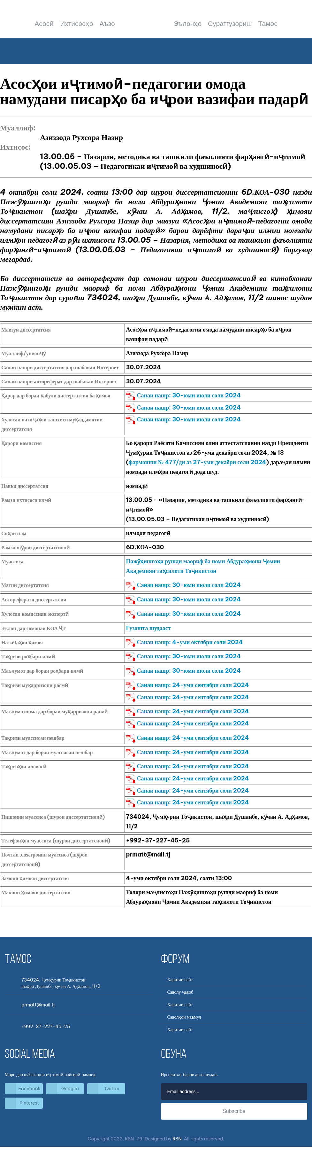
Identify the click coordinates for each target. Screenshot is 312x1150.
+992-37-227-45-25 (45, 1026)
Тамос (268, 23)
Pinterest (29, 1103)
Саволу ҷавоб (180, 992)
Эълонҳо (187, 23)
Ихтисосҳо (76, 23)
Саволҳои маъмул (184, 1017)
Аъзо (107, 23)
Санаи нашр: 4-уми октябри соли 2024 (184, 642)
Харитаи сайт (180, 979)
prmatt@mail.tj (38, 1005)
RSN (176, 1139)
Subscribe (234, 1111)
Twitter (112, 1088)
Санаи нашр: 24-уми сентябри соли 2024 (187, 685)
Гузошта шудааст (148, 628)
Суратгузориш (230, 23)
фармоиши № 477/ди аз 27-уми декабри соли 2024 (197, 462)
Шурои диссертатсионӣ (156, 24)
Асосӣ (44, 23)
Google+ (70, 1088)
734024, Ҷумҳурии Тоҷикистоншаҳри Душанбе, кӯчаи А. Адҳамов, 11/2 (60, 983)
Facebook (30, 1088)
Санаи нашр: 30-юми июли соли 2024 (183, 395)
